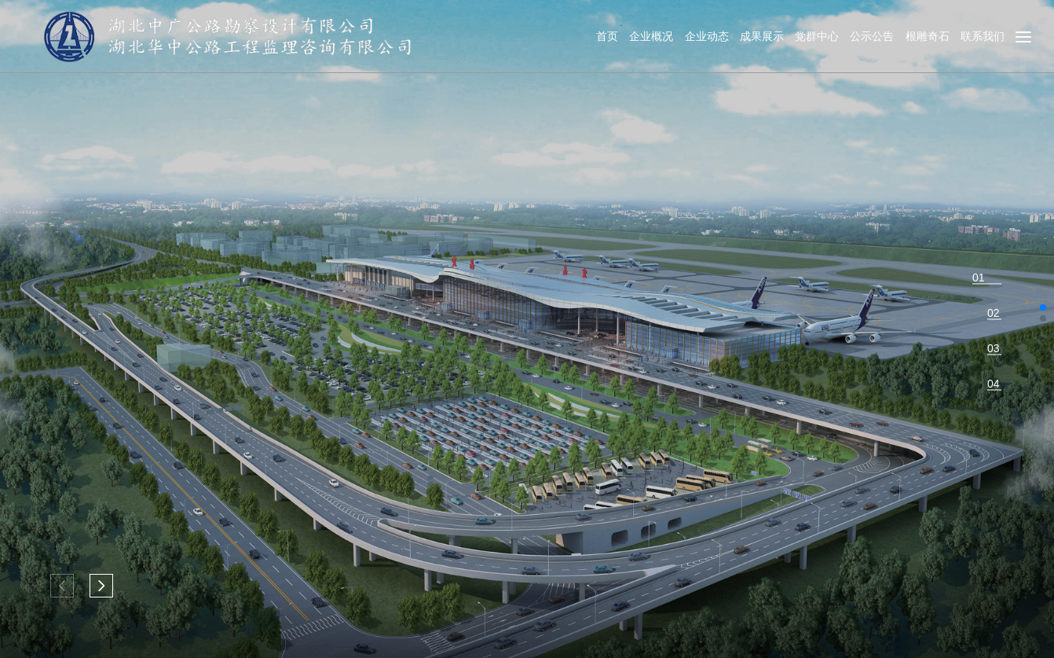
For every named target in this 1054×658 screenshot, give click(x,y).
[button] (101, 585)
